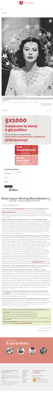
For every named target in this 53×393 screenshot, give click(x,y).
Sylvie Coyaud (15, 205)
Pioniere (8, 293)
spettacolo (35, 102)
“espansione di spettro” (38, 262)
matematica (4, 102)
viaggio (26, 102)
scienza (21, 102)
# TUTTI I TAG (46, 104)
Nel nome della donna (41, 379)
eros (9, 102)
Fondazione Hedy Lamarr (9, 212)
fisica (18, 102)
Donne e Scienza (19, 208)
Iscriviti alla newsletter (38, 375)
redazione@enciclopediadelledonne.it (12, 377)
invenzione (13, 102)
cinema (30, 102)
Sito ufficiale (6, 312)
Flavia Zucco (6, 205)
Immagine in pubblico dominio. (23, 323)
